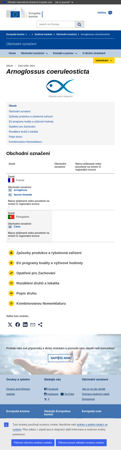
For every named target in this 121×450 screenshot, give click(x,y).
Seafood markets (43, 34)
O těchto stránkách (94, 53)
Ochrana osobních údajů (95, 394)
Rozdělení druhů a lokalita (23, 131)
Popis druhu (15, 136)
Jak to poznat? (64, 2)
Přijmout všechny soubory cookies (33, 442)
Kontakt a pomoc (63, 53)
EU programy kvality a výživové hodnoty (31, 121)
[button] (10, 324)
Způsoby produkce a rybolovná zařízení (31, 116)
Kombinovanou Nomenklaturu (25, 141)
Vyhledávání (79, 24)
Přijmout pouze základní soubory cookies (81, 442)
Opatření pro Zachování (22, 126)
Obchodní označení (66, 34)
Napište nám (60, 358)
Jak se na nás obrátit (93, 389)
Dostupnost (88, 399)
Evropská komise (15, 34)
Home (12, 53)
